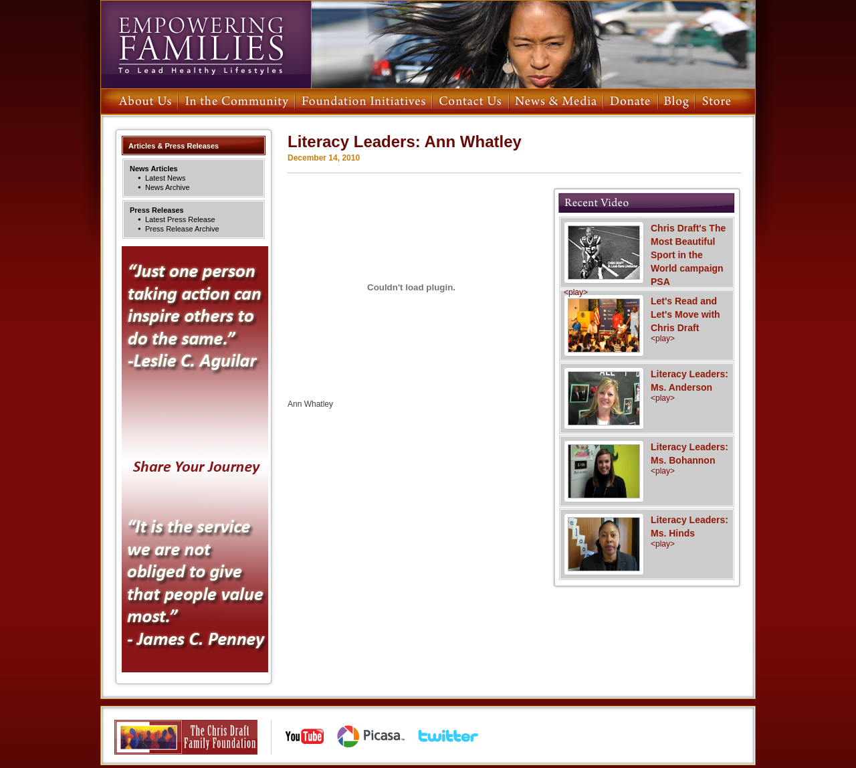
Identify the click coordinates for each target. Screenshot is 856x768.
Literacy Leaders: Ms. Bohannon (647, 458)
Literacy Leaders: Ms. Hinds (647, 531)
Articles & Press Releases (173, 146)
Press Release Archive (182, 229)
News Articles (154, 169)
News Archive (167, 187)
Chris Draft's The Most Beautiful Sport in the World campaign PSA (647, 259)
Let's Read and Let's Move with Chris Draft (647, 319)
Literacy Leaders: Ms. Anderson (647, 385)
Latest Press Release (180, 219)
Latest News (165, 178)
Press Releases (157, 210)
